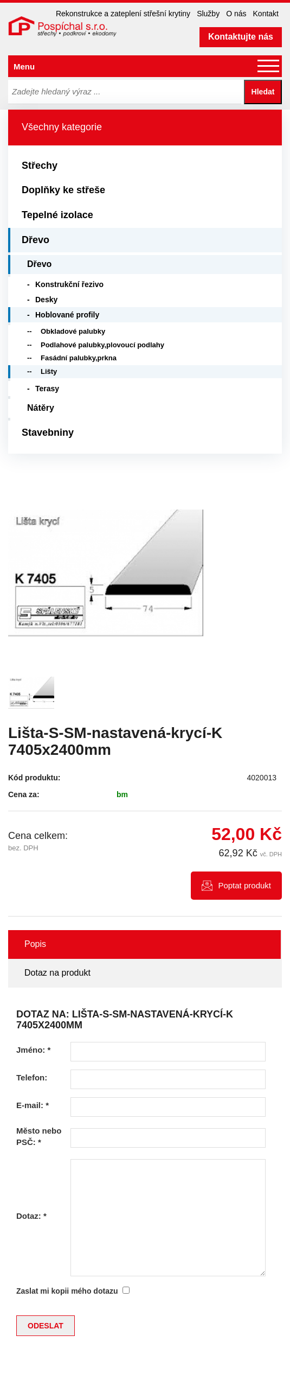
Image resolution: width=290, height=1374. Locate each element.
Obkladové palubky (73, 331)
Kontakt (266, 13)
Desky (46, 299)
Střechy (39, 165)
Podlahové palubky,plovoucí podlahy (102, 345)
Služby (208, 13)
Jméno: (33, 1049)
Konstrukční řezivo (69, 284)
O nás (236, 13)
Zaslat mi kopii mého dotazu (67, 1291)
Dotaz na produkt (57, 972)
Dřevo (35, 239)
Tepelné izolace (57, 214)
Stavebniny (48, 432)
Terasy (47, 388)
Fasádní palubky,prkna (79, 358)
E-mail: (32, 1105)
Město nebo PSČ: (38, 1136)
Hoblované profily (67, 314)
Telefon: (31, 1077)
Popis (35, 944)
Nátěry (40, 407)
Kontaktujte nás (240, 36)
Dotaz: (31, 1215)
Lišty (49, 371)
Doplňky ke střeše (63, 190)
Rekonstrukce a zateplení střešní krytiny (123, 13)
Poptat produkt (244, 885)
